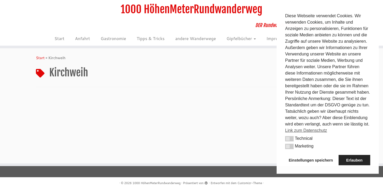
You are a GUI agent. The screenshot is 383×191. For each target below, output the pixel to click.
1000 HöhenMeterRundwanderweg (192, 9)
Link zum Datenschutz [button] (306, 130)
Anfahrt (82, 38)
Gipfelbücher (241, 38)
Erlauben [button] (354, 160)
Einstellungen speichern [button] (311, 160)
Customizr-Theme (249, 183)
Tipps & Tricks (151, 38)
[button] (289, 138)
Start (59, 38)
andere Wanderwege (195, 38)
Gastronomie (113, 38)
